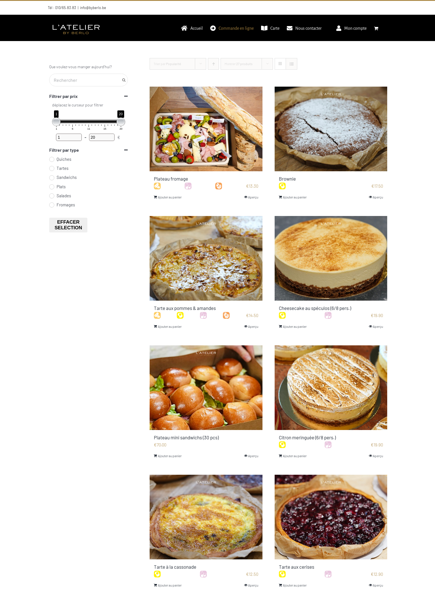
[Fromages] (51, 204)
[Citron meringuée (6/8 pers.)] (331, 387)
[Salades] (51, 195)
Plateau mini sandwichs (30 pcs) (186, 437)
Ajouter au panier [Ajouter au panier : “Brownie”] (295, 197)
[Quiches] (51, 159)
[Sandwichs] (51, 177)
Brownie (287, 178)
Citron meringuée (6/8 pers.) (307, 437)
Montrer (239, 64)
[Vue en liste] (291, 63)
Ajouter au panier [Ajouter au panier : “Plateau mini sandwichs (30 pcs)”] (170, 456)
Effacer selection (68, 224)
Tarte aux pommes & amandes (185, 308)
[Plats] (51, 186)
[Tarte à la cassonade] (206, 517)
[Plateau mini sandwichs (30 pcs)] (206, 387)
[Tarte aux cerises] (331, 517)
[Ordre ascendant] (213, 64)
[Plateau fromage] (206, 129)
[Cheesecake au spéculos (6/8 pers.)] (331, 258)
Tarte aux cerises (296, 567)
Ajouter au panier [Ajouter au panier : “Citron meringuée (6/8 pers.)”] (295, 456)
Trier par (167, 64)
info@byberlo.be (93, 7)
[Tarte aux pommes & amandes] (206, 258)
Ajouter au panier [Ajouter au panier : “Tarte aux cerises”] (295, 585)
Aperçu (253, 197)
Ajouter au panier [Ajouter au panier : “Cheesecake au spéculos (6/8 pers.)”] (295, 326)
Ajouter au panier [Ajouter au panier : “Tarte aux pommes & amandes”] (170, 326)
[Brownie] (331, 129)
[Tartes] (51, 168)
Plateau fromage (171, 178)
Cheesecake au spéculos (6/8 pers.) (315, 308)
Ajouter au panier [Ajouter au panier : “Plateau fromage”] (170, 197)
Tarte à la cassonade (175, 567)
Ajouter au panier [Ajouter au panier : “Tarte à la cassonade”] (170, 585)
